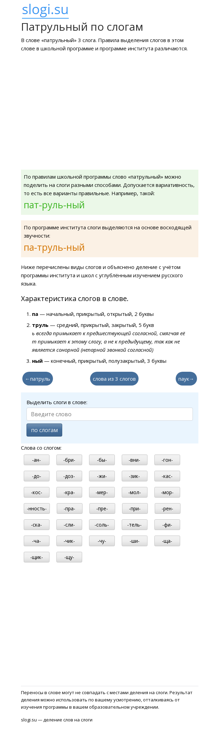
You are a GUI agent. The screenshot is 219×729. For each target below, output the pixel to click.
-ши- (135, 541)
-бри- (69, 460)
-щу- (69, 557)
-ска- (36, 524)
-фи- (167, 524)
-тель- (134, 524)
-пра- (69, 508)
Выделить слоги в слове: (56, 402)
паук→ (186, 378)
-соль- (102, 524)
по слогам (44, 430)
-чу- (102, 541)
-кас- (167, 476)
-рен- (167, 508)
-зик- (134, 476)
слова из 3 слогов (114, 378)
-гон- (167, 460)
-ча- (36, 541)
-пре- (102, 508)
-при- (135, 508)
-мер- (102, 492)
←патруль (37, 378)
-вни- (134, 460)
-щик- (36, 557)
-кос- (36, 492)
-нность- (37, 508)
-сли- (69, 524)
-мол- (134, 492)
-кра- (69, 492)
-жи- (102, 476)
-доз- (69, 476)
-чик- (69, 541)
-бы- (102, 460)
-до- (36, 476)
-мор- (167, 492)
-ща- (167, 541)
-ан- (36, 460)
